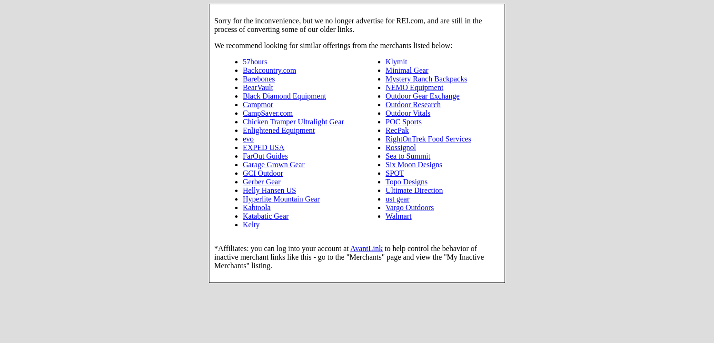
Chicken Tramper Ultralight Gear (293, 122)
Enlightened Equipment (279, 130)
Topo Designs (406, 182)
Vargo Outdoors (410, 207)
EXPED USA (264, 147)
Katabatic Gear (265, 216)
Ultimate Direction (414, 190)
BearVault (258, 87)
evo (248, 139)
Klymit (396, 62)
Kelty (251, 225)
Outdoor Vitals (408, 113)
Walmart (399, 216)
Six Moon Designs (414, 165)
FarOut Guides (265, 156)
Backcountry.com (269, 70)
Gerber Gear (262, 182)
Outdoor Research (413, 105)
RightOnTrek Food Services (428, 139)
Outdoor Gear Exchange (423, 96)
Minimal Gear (407, 70)
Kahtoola (257, 207)
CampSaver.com (268, 113)
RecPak (397, 130)
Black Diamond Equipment (284, 96)
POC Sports (404, 122)
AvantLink (366, 248)
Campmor (258, 105)
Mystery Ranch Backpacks (426, 79)
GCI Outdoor (263, 173)
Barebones (259, 79)
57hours (255, 62)
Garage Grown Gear (274, 165)
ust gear (397, 199)
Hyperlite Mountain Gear (281, 199)
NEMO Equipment (414, 87)
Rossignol (401, 147)
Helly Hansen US (269, 190)
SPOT (395, 173)
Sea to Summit (408, 156)
